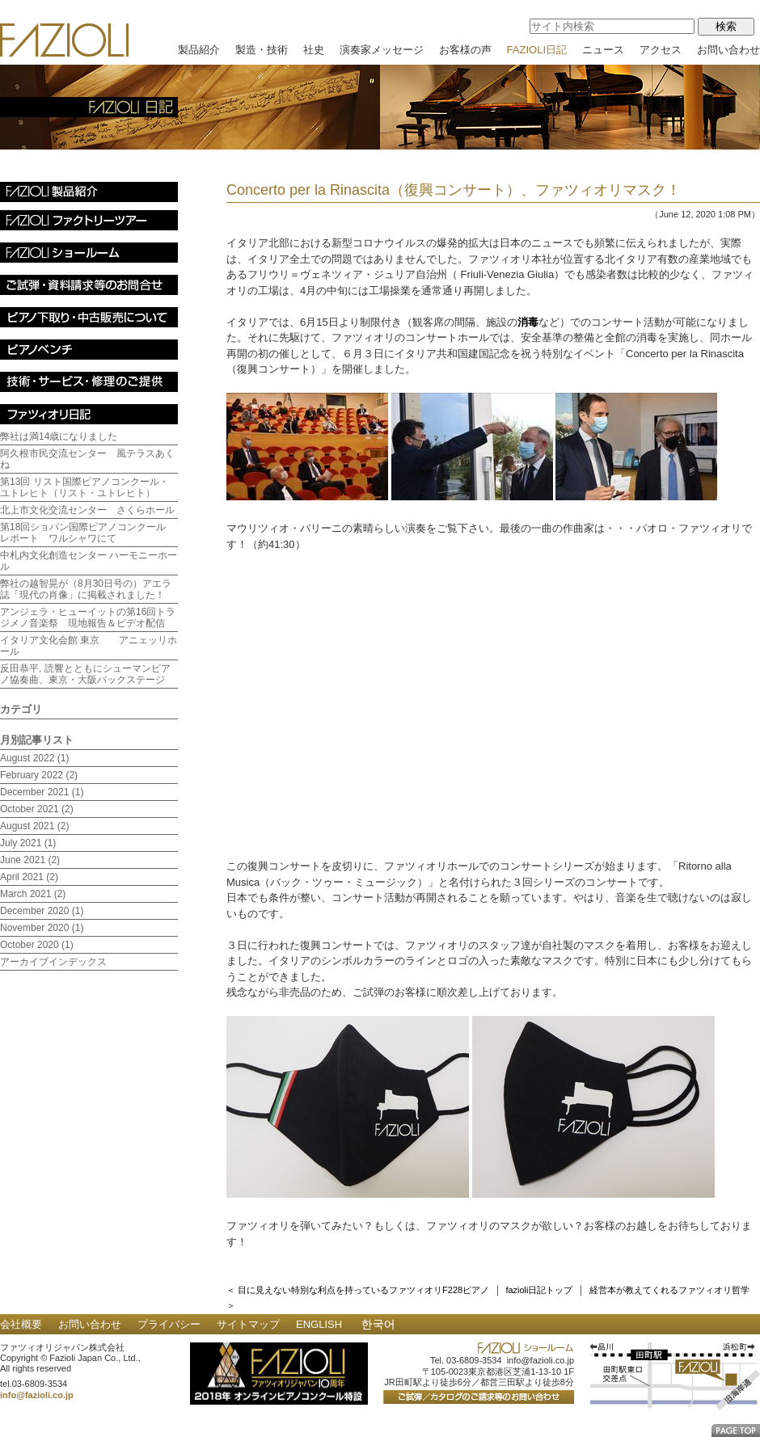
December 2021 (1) (41, 792)
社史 (313, 50)
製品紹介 (199, 50)
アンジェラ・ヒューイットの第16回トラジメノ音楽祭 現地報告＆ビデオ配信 (87, 617)
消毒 (527, 322)
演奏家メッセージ (382, 50)
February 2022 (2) (39, 775)
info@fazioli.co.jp (37, 1395)
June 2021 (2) (30, 860)
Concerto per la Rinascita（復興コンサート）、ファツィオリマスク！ (453, 190)
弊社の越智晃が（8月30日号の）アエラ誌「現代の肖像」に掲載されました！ (85, 589)
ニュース (603, 50)
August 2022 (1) (34, 758)
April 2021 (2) (29, 877)
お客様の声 (465, 50)
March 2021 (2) (32, 894)
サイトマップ (248, 1324)
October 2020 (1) (37, 944)
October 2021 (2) (37, 809)
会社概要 (21, 1324)
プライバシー (169, 1324)
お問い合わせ (728, 50)
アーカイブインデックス (53, 961)
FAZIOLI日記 (537, 50)
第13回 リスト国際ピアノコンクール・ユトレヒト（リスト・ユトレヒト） (84, 487)
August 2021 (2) (34, 826)
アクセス (661, 50)
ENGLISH (319, 1324)
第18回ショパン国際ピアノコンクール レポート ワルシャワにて (87, 532)
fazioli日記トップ (538, 1290)
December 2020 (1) (41, 911)
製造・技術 (261, 50)
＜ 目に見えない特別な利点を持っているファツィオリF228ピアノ (357, 1290)
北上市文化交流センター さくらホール (87, 510)
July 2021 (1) (28, 843)
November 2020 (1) (41, 927)
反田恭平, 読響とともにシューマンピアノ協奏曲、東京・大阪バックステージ (85, 674)
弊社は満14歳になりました (58, 436)
